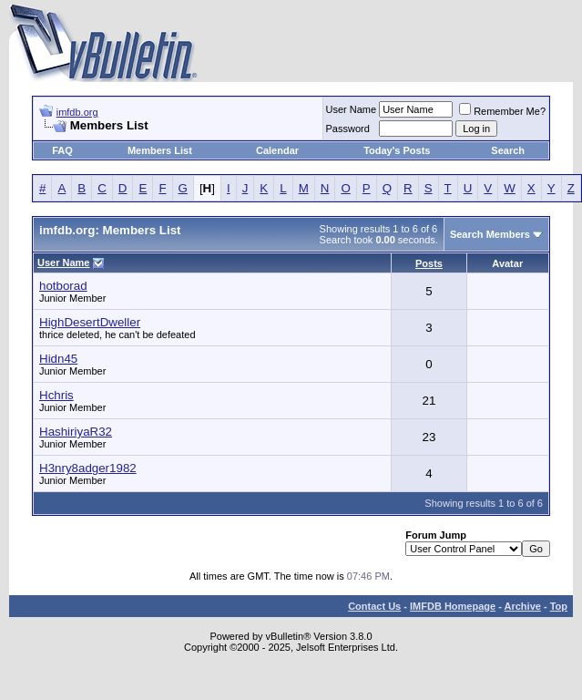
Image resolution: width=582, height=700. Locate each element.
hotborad (63, 286)
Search (508, 150)
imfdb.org (77, 112)
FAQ (62, 150)
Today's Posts (396, 150)
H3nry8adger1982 (88, 468)
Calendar (277, 150)
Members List (160, 150)
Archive (523, 606)
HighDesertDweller (89, 322)
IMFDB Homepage (452, 606)
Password (348, 128)
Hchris (56, 395)
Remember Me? (502, 111)
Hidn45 (58, 358)
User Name (351, 109)
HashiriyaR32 (75, 431)
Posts (429, 263)
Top (558, 606)
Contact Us (374, 606)
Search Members (490, 234)
